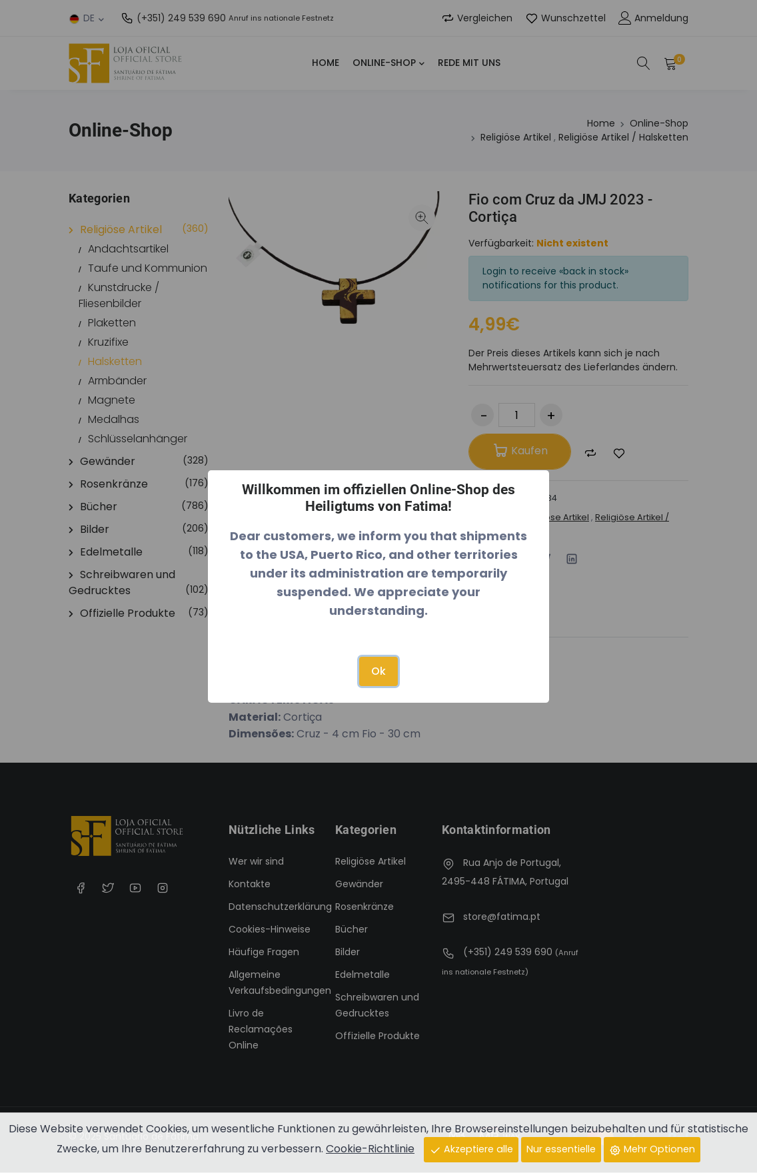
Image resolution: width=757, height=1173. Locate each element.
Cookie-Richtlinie (370, 1148)
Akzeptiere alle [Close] (471, 1149)
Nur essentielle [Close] (561, 1149)
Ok (378, 671)
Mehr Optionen (652, 1149)
